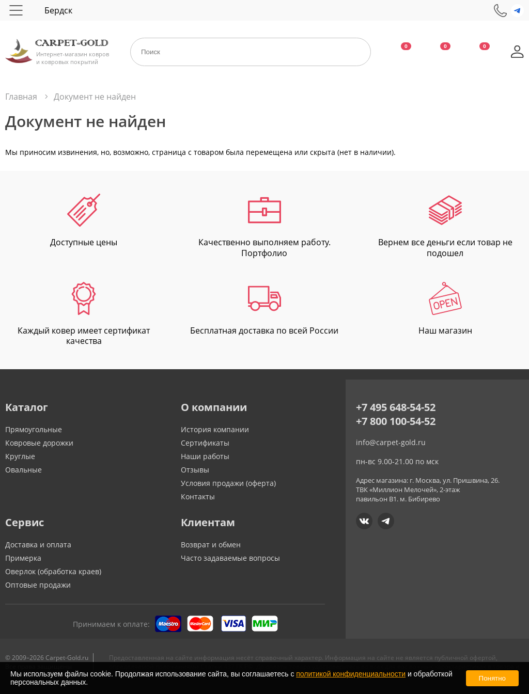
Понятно (492, 678)
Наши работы (205, 456)
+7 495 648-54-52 (395, 407)
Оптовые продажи (38, 585)
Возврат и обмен (211, 544)
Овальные (23, 470)
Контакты (198, 496)
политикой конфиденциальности (351, 674)
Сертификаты (205, 443)
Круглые (20, 456)
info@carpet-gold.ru (391, 442)
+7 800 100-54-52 (395, 421)
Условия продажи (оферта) (228, 483)
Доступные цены (83, 221)
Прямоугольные (33, 429)
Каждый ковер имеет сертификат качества (84, 314)
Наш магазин (445, 309)
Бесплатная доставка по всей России (264, 309)
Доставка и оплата (38, 544)
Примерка (23, 558)
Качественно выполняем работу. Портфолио (264, 226)
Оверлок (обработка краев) (53, 571)
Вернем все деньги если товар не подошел (445, 226)
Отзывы (195, 470)
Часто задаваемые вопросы (230, 558)
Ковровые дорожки (39, 443)
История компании (215, 429)
